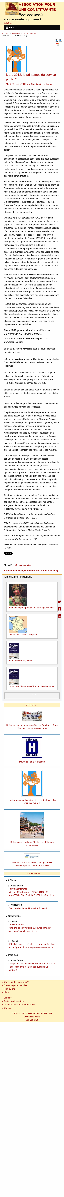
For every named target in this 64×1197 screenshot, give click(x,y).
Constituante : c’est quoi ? (16, 982)
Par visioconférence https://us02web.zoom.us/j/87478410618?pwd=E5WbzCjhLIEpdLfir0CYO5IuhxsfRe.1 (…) (31, 892)
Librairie (8, 998)
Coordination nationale (41, 84)
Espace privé (32, 1020)
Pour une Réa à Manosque (32, 762)
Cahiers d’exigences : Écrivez (24, 33)
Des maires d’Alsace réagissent (24, 635)
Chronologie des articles (15, 985)
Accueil (5, 33)
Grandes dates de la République (19, 1004)
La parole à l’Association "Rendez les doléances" (32, 686)
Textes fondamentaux (14, 1001)
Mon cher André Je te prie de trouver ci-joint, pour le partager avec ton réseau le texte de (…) (30, 928)
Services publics (23, 565)
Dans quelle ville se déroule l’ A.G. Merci (28, 908)
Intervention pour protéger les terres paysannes (31, 608)
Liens (6, 992)
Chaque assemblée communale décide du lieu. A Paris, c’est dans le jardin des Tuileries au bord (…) (32, 966)
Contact (7, 1008)
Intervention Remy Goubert (21, 660)
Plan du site (9, 989)
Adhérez (8, 23)
